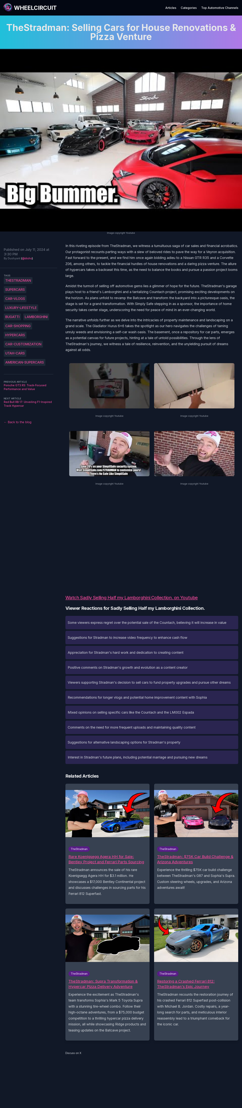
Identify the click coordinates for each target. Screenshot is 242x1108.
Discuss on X (73, 1053)
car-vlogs (15, 299)
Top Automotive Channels (219, 8)
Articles (170, 8)
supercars (15, 290)
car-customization (23, 344)
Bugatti (12, 317)
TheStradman (18, 280)
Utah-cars (15, 353)
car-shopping (18, 326)
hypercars (15, 335)
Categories (189, 8)
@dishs (27, 258)
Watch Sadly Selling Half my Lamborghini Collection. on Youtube (131, 597)
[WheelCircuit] (30, 8)
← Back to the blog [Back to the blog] (17, 422)
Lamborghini (36, 317)
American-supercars (24, 362)
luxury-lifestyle (21, 308)
